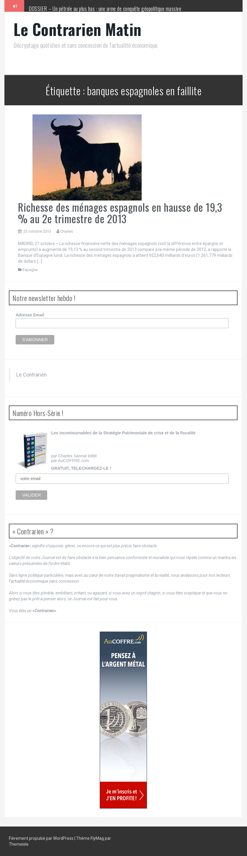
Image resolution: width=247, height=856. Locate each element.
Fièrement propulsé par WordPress (41, 838)
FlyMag (97, 838)
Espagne (29, 269)
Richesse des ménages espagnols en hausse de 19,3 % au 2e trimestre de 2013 (120, 212)
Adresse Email (30, 315)
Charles (66, 231)
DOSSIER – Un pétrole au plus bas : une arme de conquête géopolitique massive (105, 8)
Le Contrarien (31, 375)
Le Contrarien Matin (78, 29)
